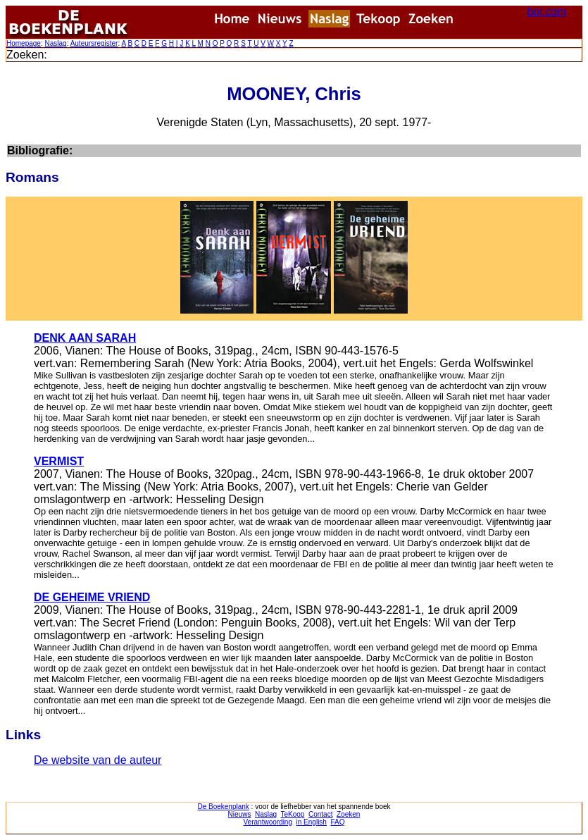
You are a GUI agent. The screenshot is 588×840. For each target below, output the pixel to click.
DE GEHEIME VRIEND (92, 597)
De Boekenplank (223, 806)
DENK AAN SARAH (85, 338)
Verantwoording (268, 822)
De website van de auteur (97, 760)
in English (311, 822)
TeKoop (293, 814)
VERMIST (59, 461)
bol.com (546, 12)
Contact (320, 814)
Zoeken (348, 814)
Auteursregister (94, 43)
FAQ (337, 822)
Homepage (23, 43)
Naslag (55, 43)
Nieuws (239, 814)
